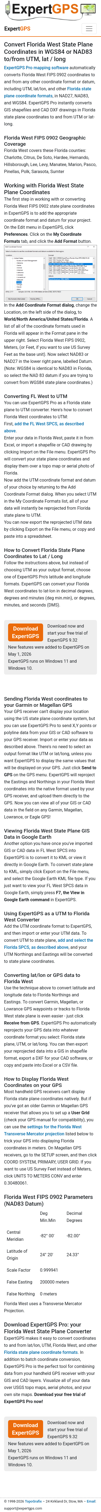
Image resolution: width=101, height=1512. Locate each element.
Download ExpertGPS (25, 632)
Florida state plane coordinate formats (41, 1352)
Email (91, 1501)
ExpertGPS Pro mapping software (36, 67)
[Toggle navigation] (89, 28)
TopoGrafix (33, 1501)
